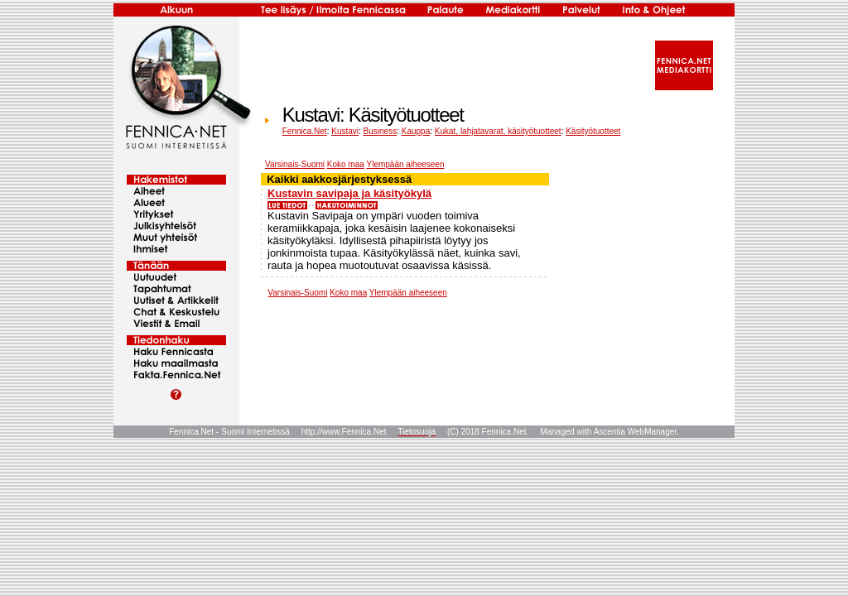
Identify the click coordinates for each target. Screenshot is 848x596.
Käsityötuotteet (593, 131)
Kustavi (345, 131)
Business (381, 131)
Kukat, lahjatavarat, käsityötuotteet (498, 131)
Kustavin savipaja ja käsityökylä (349, 193)
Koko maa (345, 164)
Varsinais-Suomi (295, 164)
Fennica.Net (304, 131)
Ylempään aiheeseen (405, 164)
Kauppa (416, 131)
